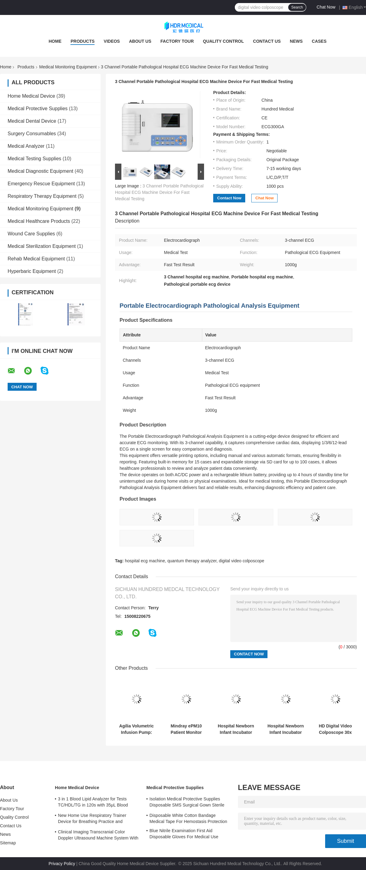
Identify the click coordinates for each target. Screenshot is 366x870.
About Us (140, 41)
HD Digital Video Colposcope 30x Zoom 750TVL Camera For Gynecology (335, 729)
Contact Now (229, 198)
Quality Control (223, 41)
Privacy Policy (61, 863)
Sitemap (8, 842)
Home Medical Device (31, 96)
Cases (319, 41)
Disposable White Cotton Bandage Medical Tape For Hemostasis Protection (188, 818)
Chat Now (326, 7)
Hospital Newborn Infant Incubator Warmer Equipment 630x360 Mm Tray (236, 729)
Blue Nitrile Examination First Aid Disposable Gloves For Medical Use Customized (183, 834)
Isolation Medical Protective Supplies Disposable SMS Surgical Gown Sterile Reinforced (186, 802)
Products (82, 41)
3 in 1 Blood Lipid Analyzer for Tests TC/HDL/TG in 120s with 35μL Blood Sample (93, 802)
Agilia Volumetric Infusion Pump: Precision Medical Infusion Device (136, 729)
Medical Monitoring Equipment (68, 66)
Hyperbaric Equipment (32, 271)
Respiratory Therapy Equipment (42, 196)
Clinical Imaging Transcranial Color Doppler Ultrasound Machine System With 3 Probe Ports (98, 835)
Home (54, 41)
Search (297, 7)
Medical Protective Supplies (38, 108)
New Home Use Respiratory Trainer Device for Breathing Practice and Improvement (92, 819)
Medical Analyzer (26, 146)
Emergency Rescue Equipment (41, 183)
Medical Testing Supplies (34, 158)
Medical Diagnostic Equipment (40, 171)
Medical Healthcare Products (39, 221)
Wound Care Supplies (31, 233)
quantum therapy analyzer (192, 560)
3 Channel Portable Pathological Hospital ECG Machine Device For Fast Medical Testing (159, 192)
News (296, 41)
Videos (112, 41)
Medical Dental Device (32, 121)
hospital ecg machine (145, 560)
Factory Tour (177, 41)
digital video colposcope (241, 560)
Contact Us (267, 41)
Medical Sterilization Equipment (42, 246)
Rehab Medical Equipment (36, 258)
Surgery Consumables (32, 133)
